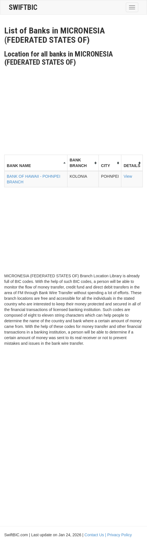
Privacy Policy (119, 535)
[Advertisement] (75, 108)
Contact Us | (95, 535)
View (128, 176)
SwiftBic (23, 7)
